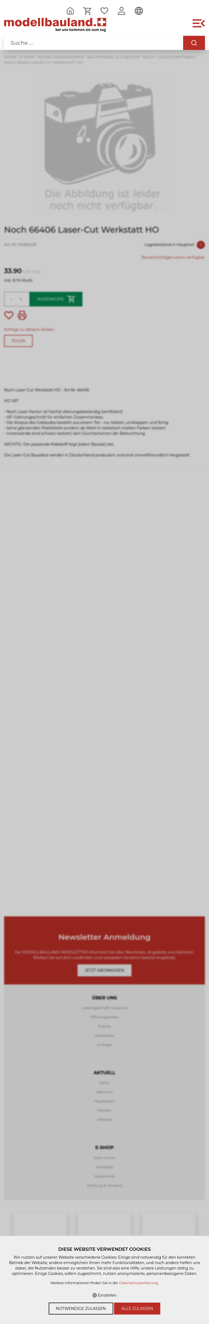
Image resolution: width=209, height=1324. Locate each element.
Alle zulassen (137, 1308)
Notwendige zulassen (81, 1308)
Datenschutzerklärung (138, 1283)
